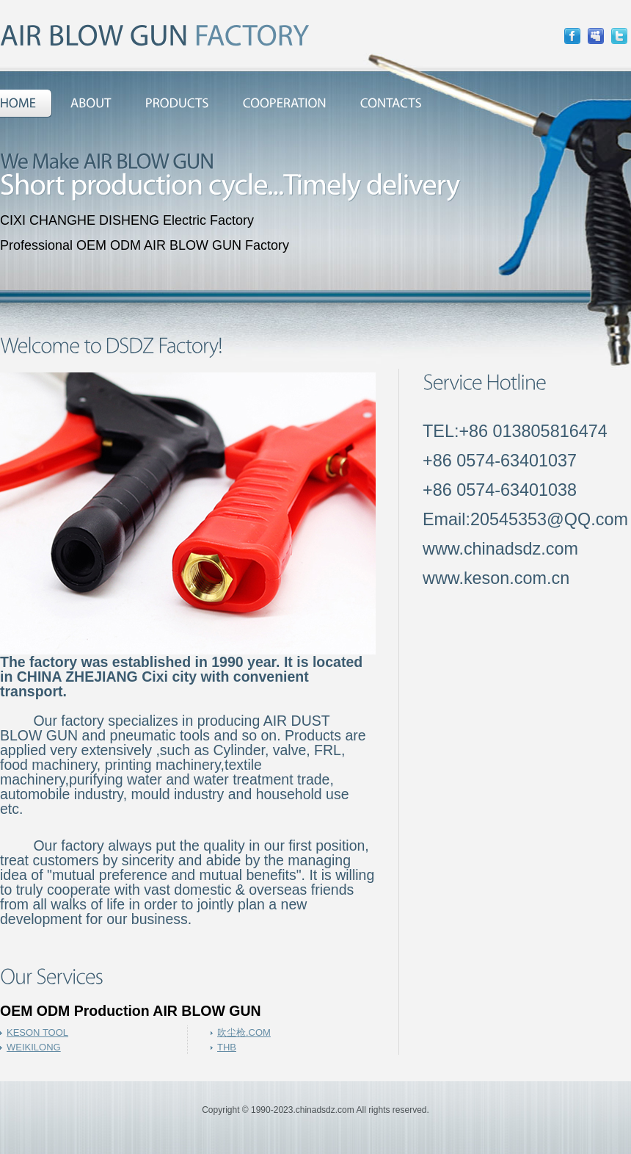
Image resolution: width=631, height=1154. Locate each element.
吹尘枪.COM (244, 1032)
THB (226, 1047)
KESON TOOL (37, 1032)
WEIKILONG (34, 1047)
